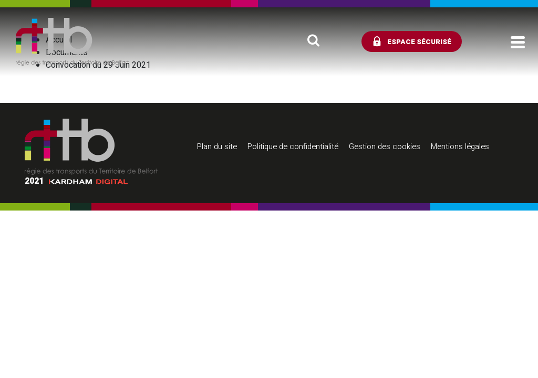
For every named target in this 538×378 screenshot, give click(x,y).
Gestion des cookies (384, 146)
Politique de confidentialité (292, 146)
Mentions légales (460, 146)
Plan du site (217, 146)
